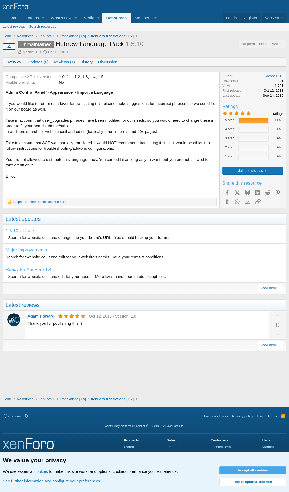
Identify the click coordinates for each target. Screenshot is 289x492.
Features (173, 447)
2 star (229, 147)
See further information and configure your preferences (51, 481)
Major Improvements (26, 250)
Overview (14, 62)
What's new (61, 17)
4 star (229, 129)
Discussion (108, 62)
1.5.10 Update (20, 230)
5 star (229, 120)
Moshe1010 (32, 52)
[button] (43, 18)
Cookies (12, 416)
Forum (129, 447)
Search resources (42, 27)
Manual (268, 447)
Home (12, 17)
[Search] (274, 18)
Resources (116, 17)
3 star (229, 138)
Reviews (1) (64, 62)
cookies (41, 471)
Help (260, 416)
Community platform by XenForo (144, 426)
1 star (229, 156)
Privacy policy (242, 416)
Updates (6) (38, 62)
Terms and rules (216, 416)
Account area (220, 447)
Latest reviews (14, 27)
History (86, 62)
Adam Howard (40, 316)
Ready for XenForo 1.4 (28, 269)
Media (88, 17)
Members (143, 17)
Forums (32, 17)
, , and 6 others (39, 202)
